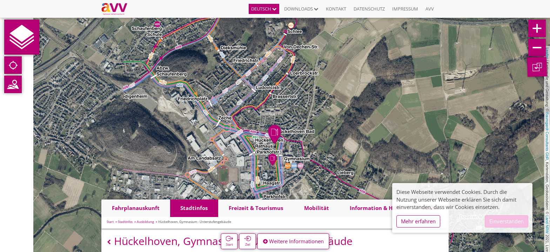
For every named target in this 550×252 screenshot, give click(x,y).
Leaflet (547, 53)
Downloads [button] (301, 9)
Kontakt (336, 9)
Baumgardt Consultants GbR (547, 136)
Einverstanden (506, 221)
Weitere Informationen (293, 241)
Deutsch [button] (264, 9)
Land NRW (547, 224)
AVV (429, 9)
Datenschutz (369, 9)
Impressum (405, 9)
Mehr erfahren (418, 221)
